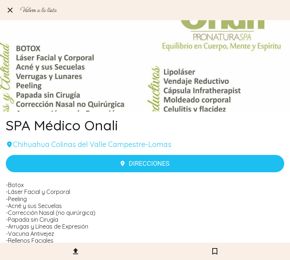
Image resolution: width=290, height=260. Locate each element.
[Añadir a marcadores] (214, 251)
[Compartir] (75, 251)
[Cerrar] (10, 10)
